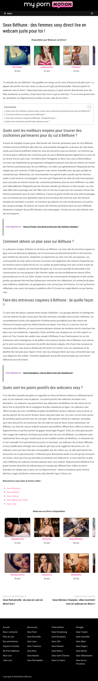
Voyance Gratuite (11, 646)
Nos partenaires (10, 641)
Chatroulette (58, 627)
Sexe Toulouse (34, 646)
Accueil (6, 627)
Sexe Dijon (81, 641)
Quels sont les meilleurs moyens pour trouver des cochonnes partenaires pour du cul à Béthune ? (48, 111)
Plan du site (8, 636)
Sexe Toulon (82, 631)
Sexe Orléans (13, 492)
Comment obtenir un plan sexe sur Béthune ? (26, 114)
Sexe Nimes (81, 650)
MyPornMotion (25, 676)
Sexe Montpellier (35, 660)
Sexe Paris (32, 631)
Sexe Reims (57, 650)
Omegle (79, 627)
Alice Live (7, 655)
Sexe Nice (31, 650)
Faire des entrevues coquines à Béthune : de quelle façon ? (31, 118)
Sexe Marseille (34, 636)
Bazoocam (32, 627)
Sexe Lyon (32, 641)
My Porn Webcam (11, 650)
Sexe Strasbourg (59, 631)
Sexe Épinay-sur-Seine (17, 499)
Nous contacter (10, 631)
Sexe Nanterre (13, 488)
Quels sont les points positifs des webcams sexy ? (28, 121)
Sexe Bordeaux (59, 636)
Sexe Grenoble (82, 636)
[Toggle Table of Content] (88, 107)
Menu (8, 13)
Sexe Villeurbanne (84, 655)
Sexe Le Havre (58, 660)
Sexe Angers (82, 646)
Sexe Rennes (58, 646)
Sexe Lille (56, 641)
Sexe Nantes (33, 655)
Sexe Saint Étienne (60, 655)
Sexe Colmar (13, 496)
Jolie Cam (7, 660)
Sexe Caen (12, 503)
